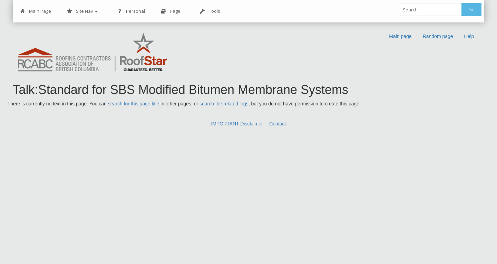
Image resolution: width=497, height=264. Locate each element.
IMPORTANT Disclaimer (237, 123)
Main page (400, 36)
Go (471, 9)
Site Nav (82, 11)
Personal (131, 11)
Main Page (35, 11)
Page (171, 11)
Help (469, 36)
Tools (210, 11)
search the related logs (223, 103)
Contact (277, 123)
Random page (438, 36)
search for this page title (133, 103)
